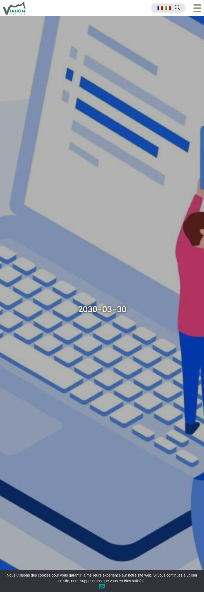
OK (102, 586)
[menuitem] (160, 8)
